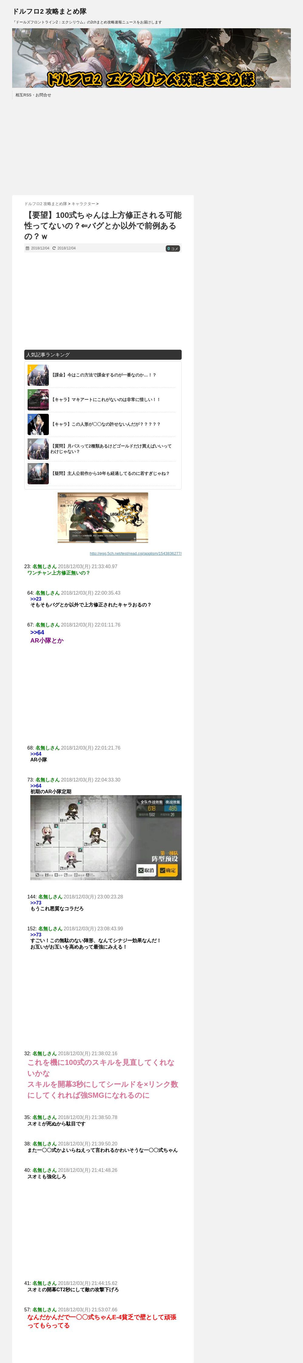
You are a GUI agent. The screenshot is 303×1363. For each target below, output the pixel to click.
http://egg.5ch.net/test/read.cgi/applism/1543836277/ (136, 553)
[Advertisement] (151, 146)
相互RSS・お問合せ (33, 95)
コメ (172, 249)
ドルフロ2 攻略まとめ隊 (49, 11)
